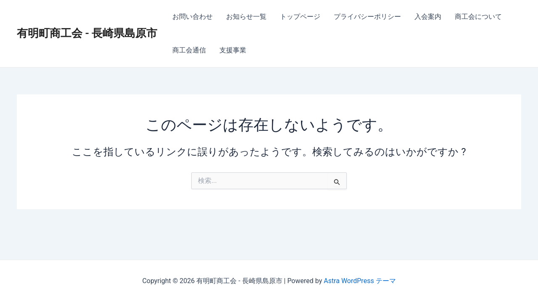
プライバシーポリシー (367, 17)
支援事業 (232, 50)
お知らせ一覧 (246, 17)
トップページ (300, 17)
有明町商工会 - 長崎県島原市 (87, 33)
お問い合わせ (192, 17)
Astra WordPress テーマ (360, 281)
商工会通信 (189, 50)
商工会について (478, 17)
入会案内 (427, 17)
